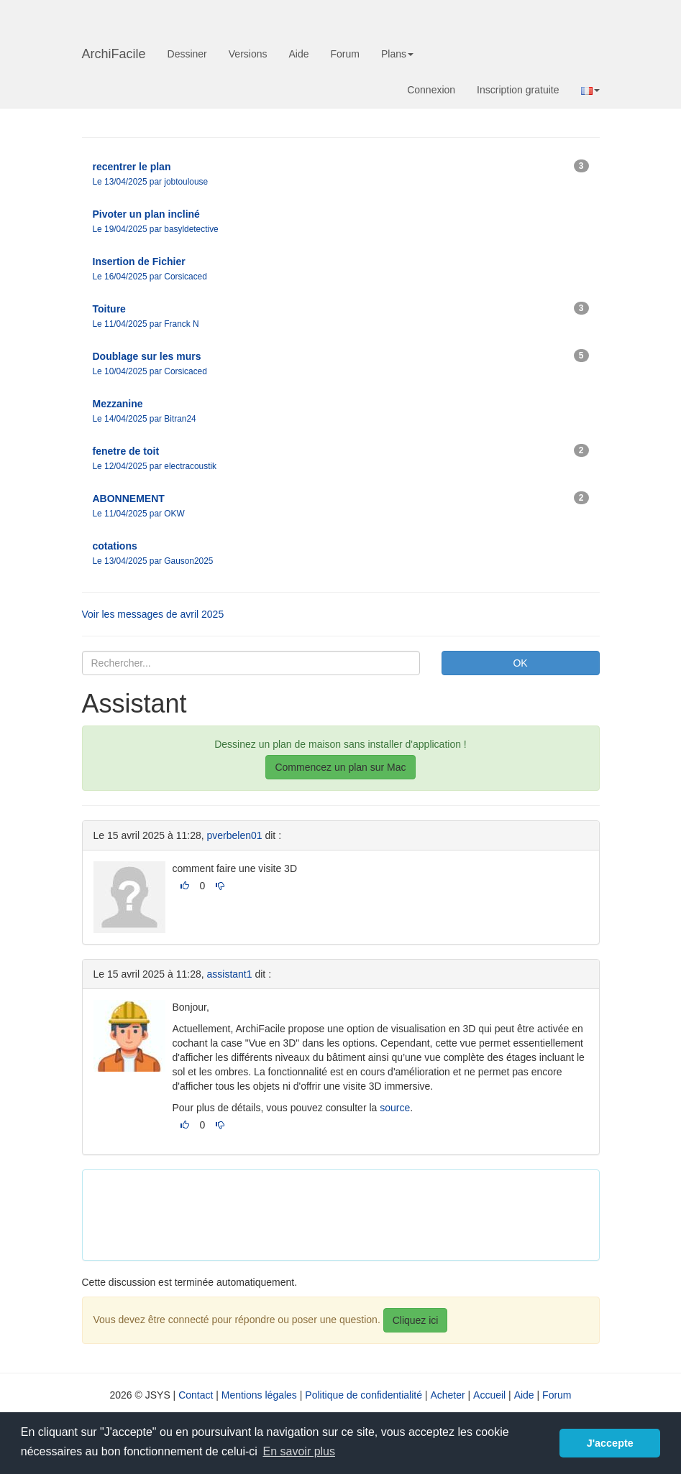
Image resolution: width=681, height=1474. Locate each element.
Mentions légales (259, 1395)
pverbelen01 (234, 835)
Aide (298, 54)
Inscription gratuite (518, 90)
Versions (248, 54)
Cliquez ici (416, 1320)
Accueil (489, 1395)
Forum (345, 54)
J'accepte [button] (610, 1443)
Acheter (447, 1395)
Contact (195, 1395)
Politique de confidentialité (363, 1395)
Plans (397, 54)
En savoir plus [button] (299, 1451)
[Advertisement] (355, 1213)
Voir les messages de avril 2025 (153, 614)
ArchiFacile (114, 54)
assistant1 (229, 974)
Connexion (431, 90)
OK (520, 663)
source (395, 1107)
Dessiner (187, 54)
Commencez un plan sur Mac (340, 767)
